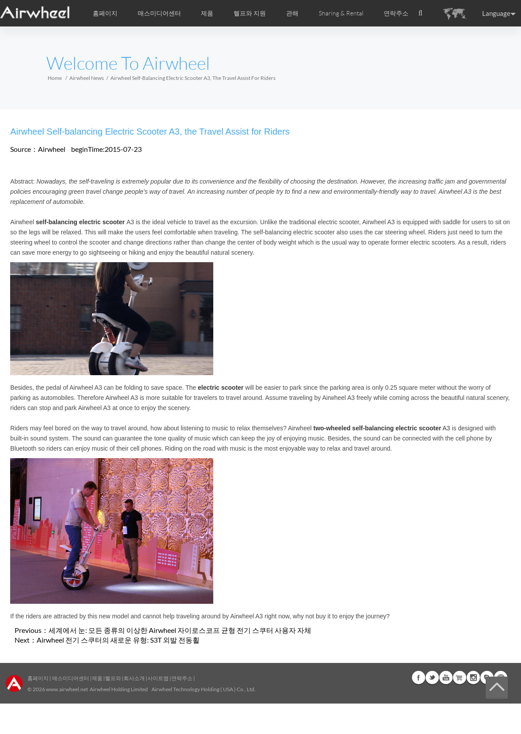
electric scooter (221, 387)
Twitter (432, 677)
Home (55, 78)
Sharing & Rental (341, 13)
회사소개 (135, 678)
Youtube (446, 677)
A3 (381, 428)
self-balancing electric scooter (80, 222)
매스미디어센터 (70, 678)
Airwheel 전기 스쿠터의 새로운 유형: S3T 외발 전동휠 (118, 640)
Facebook (418, 677)
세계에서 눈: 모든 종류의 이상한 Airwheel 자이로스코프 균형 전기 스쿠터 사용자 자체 (180, 630)
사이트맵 (158, 678)
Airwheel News (86, 78)
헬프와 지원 (250, 13)
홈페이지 (105, 13)
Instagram (473, 677)
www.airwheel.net (67, 689)
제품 (207, 13)
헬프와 (113, 678)
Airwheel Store (459, 677)
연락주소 (396, 13)
